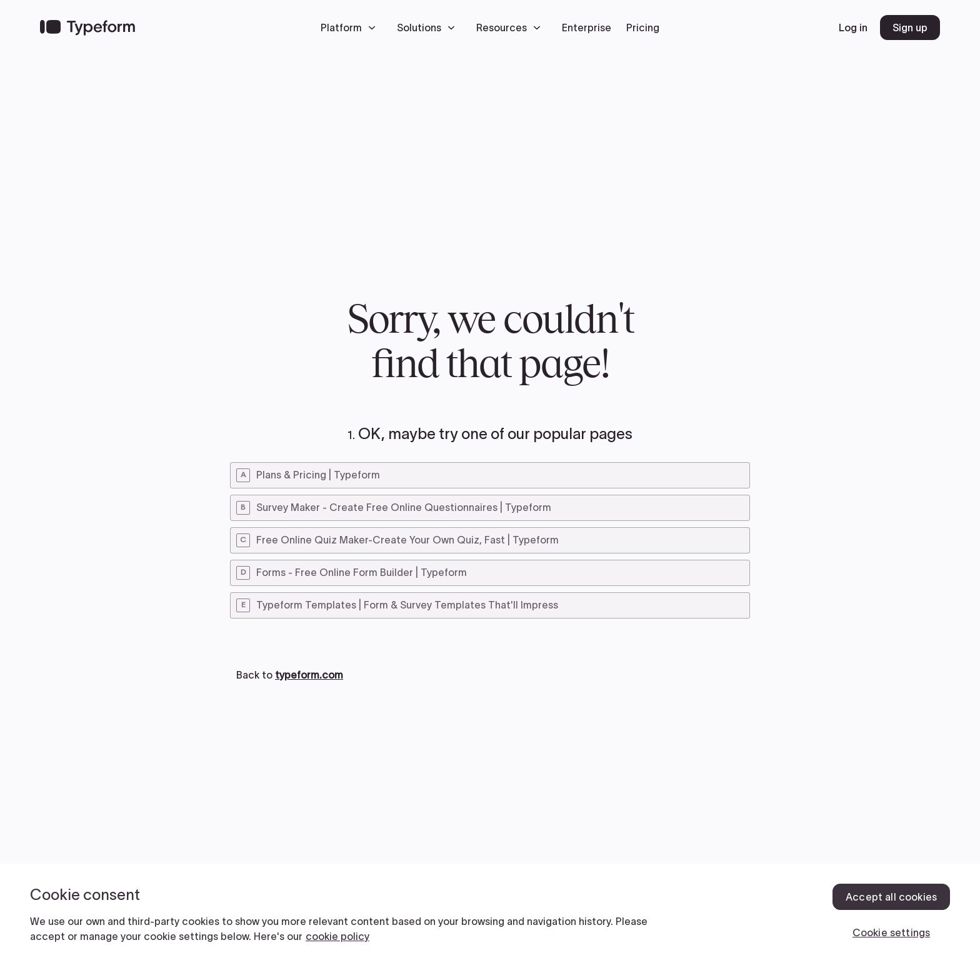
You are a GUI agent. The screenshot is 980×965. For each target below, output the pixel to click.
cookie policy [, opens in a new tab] (337, 936)
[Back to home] (87, 27)
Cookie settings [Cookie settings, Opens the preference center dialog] (891, 932)
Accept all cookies (891, 896)
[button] (351, 27)
